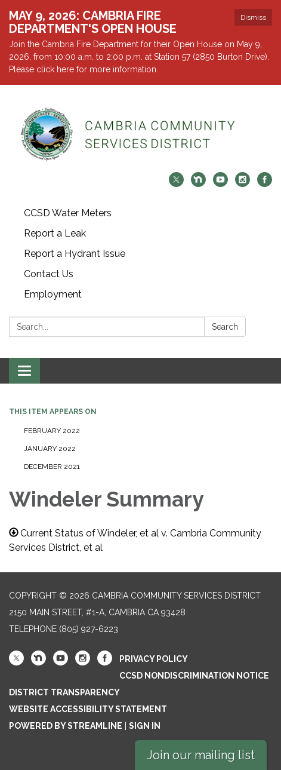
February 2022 (52, 431)
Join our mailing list (201, 755)
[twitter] (176, 183)
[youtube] (220, 183)
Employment (53, 294)
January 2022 (50, 448)
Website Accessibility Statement (88, 709)
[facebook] (264, 183)
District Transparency (64, 692)
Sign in (144, 726)
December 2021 (52, 466)
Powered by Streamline (65, 726)
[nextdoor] (198, 183)
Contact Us (48, 274)
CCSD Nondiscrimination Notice (194, 675)
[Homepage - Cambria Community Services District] (140, 134)
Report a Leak (55, 233)
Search (225, 327)
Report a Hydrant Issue (74, 253)
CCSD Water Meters (68, 213)
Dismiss (253, 17)
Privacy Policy (153, 659)
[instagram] (242, 183)
